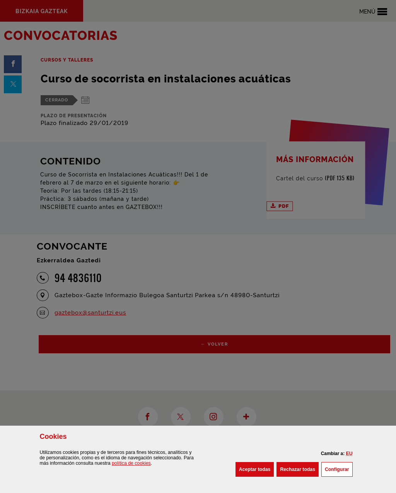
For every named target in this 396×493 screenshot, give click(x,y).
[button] (349, 453)
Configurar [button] (339, 468)
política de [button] (131, 463)
